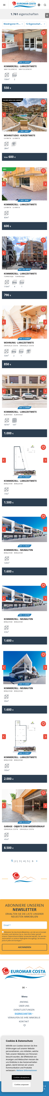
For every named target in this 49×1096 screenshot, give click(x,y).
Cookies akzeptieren (22, 1077)
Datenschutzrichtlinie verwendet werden (23, 936)
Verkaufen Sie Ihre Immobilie (24, 1017)
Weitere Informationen (26, 1070)
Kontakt (24, 1021)
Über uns (24, 1005)
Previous (4, 45)
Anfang (24, 1001)
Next (45, 45)
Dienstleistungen (24, 1009)
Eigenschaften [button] (23, 1013)
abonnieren (24, 947)
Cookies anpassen (21, 1084)
